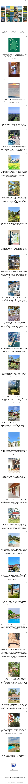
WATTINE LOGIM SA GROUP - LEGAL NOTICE (14, 774)
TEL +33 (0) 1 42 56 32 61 (14, 32)
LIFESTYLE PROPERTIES (14, 3)
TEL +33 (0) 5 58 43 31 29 (5, 32)
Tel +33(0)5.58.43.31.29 (7, 777)
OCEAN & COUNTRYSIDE (14, 1)
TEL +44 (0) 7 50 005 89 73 (22, 32)
